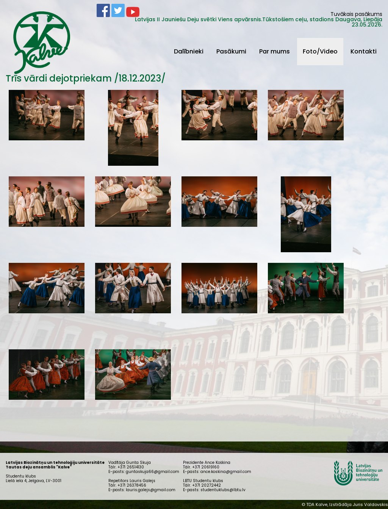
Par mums (274, 51)
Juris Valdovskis (370, 504)
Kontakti (363, 51)
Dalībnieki (188, 51)
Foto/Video (320, 51)
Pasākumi (231, 51)
